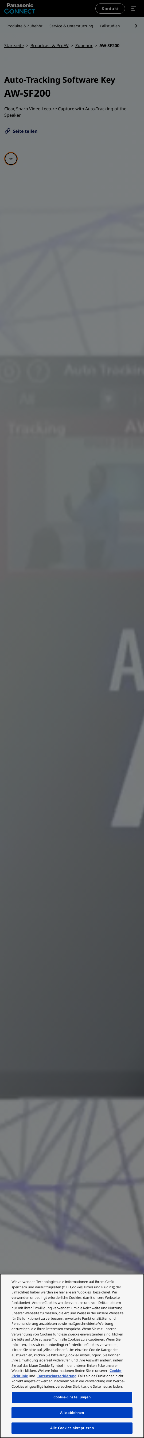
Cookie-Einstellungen (72, 1397)
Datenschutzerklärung (56, 1375)
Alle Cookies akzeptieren (72, 1427)
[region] (72, 1356)
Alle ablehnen (72, 1412)
